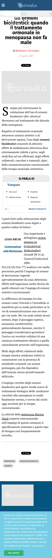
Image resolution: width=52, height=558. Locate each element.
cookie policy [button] (38, 546)
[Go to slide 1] (6, 209)
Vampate (13, 185)
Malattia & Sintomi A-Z (37, 209)
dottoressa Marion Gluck (23, 416)
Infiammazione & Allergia (14, 19)
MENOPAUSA (9, 461)
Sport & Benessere (13, 29)
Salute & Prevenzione (13, 13)
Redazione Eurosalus (27, 50)
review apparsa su (35, 244)
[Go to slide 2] (7, 209)
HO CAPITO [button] (13, 553)
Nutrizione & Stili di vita (14, 24)
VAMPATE (8, 466)
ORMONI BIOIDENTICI (29, 461)
